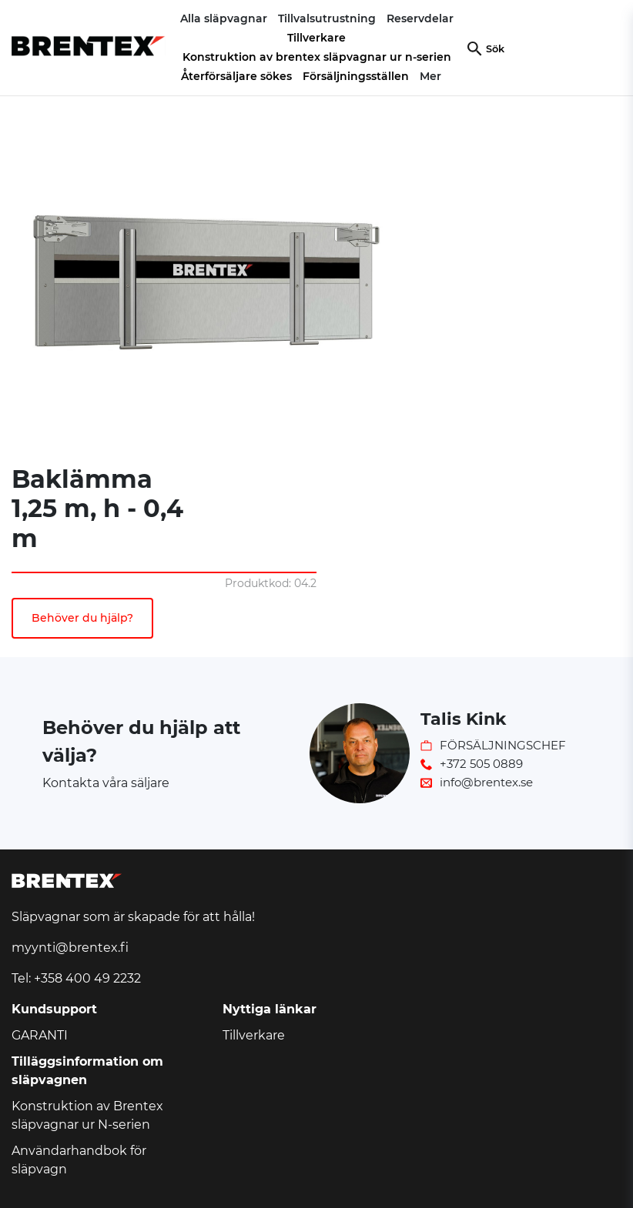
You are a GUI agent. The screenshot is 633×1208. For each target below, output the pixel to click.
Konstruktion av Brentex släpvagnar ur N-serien (87, 1115)
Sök (495, 49)
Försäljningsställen (356, 76)
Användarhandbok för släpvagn (79, 1159)
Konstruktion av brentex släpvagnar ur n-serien (317, 57)
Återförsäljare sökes (236, 76)
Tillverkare (316, 38)
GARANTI (40, 1035)
